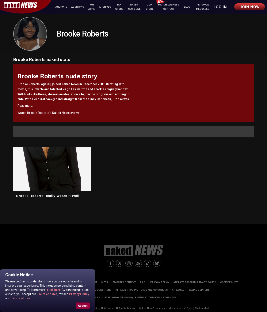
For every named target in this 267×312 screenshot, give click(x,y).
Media (104, 282)
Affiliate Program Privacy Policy (194, 282)
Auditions (77, 6)
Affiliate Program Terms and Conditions (142, 290)
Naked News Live (134, 6)
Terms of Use (20, 298)
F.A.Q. (143, 282)
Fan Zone (91, 6)
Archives (105, 6)
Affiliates (178, 290)
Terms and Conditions (97, 290)
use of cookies (46, 294)
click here (53, 290)
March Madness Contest (167, 5)
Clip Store (149, 6)
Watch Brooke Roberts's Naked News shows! (49, 112)
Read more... (26, 105)
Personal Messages (202, 6)
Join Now (250, 7)
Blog (187, 6)
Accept (83, 305)
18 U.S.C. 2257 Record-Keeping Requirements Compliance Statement (133, 297)
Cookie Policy (229, 282)
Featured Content (124, 282)
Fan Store (119, 6)
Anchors (61, 6)
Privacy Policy (78, 294)
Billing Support (198, 290)
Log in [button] (220, 7)
